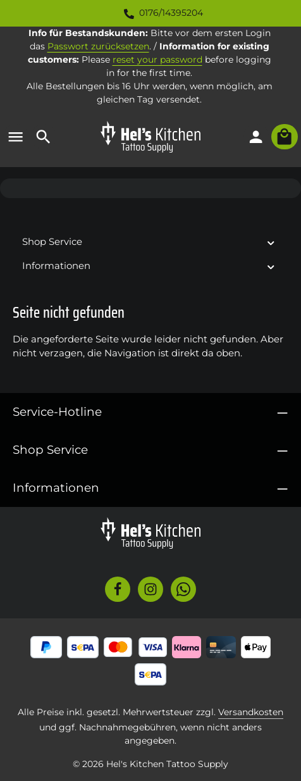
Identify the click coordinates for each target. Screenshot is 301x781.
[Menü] (15, 136)
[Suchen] (43, 136)
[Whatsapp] (183, 589)
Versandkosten (250, 712)
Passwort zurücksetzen (98, 46)
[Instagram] (150, 589)
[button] (271, 242)
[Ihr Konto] (256, 136)
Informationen (56, 487)
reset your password (157, 59)
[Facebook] (117, 589)
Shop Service (50, 449)
